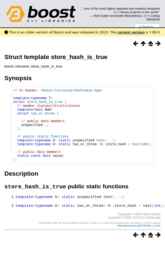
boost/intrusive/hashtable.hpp (71, 91)
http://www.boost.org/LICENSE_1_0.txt (138, 241)
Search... (147, 27)
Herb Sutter (101, 15)
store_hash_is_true (45, 105)
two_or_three (43, 119)
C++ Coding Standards (152, 17)
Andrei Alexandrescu (128, 15)
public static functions (46, 147)
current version (131, 32)
